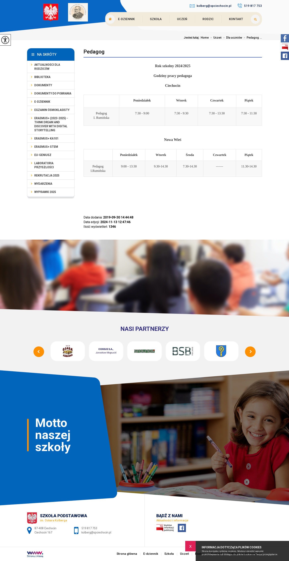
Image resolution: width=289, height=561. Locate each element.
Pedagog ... (252, 37)
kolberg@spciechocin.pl (210, 6)
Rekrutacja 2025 (46, 175)
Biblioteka (42, 77)
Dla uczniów (232, 37)
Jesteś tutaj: (192, 37)
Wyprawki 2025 (45, 192)
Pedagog (94, 52)
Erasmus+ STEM (46, 146)
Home (205, 37)
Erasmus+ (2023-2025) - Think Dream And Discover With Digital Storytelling (51, 124)
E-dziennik (126, 19)
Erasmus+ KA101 (46, 138)
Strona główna (127, 553)
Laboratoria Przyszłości (44, 165)
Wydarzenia (43, 183)
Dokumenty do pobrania (52, 93)
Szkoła (156, 19)
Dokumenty (43, 85)
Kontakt (236, 19)
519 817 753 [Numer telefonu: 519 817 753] (89, 528)
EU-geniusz (42, 155)
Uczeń (182, 19)
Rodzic (208, 19)
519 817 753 (249, 5)
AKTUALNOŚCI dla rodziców (47, 66)
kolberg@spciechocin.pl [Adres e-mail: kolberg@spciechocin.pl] (96, 532)
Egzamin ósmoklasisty (51, 110)
